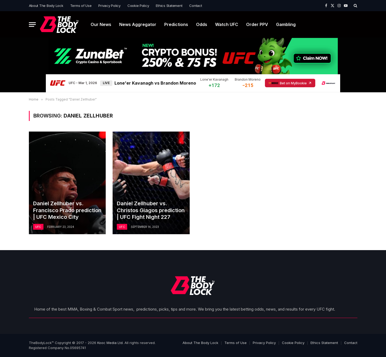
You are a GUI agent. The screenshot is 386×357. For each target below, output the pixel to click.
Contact (195, 5)
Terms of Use (81, 5)
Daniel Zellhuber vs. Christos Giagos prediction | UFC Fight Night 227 (151, 210)
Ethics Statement (169, 5)
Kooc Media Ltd (110, 343)
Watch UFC (226, 24)
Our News (101, 24)
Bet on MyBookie (290, 83)
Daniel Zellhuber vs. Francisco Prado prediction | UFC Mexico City (67, 210)
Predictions (176, 24)
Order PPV (257, 24)
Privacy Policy (109, 5)
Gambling (286, 24)
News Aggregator (137, 24)
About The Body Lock (46, 5)
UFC (38, 227)
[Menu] (32, 25)
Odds (201, 24)
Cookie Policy (138, 5)
